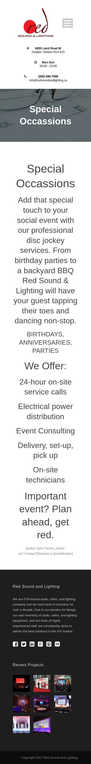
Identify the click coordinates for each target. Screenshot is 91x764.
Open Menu (67, 23)
